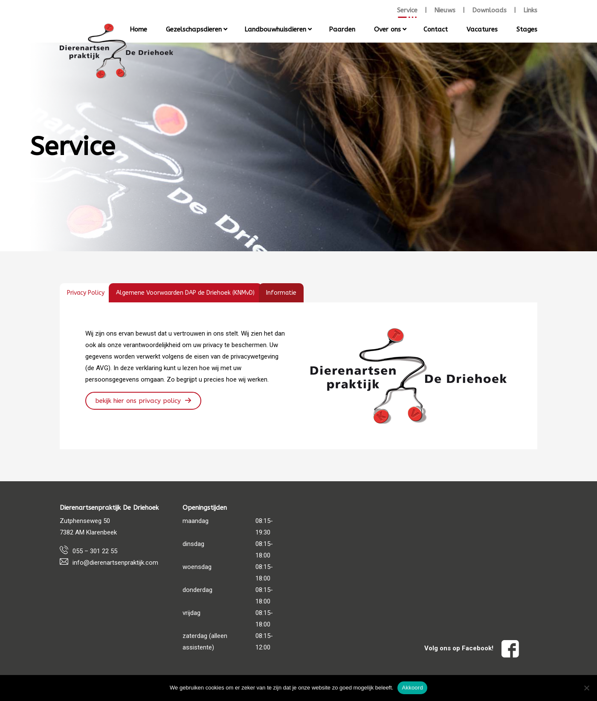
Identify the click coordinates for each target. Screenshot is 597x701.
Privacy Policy (85, 292)
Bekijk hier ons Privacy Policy (138, 401)
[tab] (86, 292)
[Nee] (586, 688)
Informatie (281, 292)
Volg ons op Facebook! (471, 648)
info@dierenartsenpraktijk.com (115, 562)
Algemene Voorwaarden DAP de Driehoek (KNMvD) (185, 292)
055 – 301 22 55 (94, 551)
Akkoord (412, 687)
